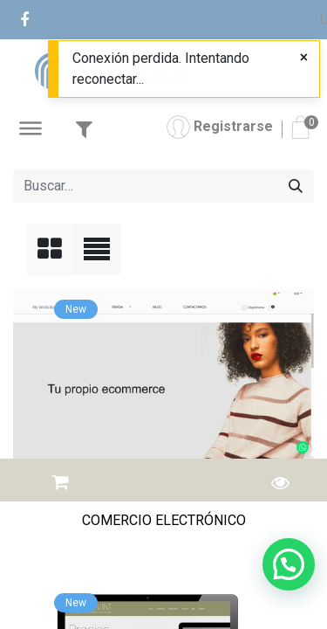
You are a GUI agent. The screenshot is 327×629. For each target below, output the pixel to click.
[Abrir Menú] (30, 131)
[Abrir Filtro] (84, 129)
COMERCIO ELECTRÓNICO (164, 520)
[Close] (304, 57)
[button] (61, 476)
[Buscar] (295, 186)
